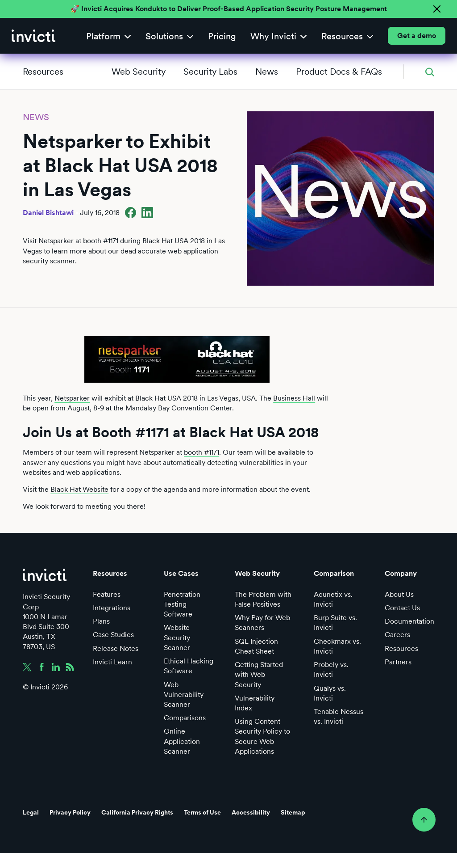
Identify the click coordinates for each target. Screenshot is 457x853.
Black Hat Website (79, 489)
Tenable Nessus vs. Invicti (338, 716)
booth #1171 (201, 452)
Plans (101, 621)
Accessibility (251, 812)
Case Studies (113, 634)
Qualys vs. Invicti (330, 693)
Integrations (111, 608)
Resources (43, 71)
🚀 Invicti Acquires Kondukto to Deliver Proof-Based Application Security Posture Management (229, 8)
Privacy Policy (70, 812)
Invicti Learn (112, 662)
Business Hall (294, 398)
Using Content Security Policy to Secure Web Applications (262, 736)
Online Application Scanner (182, 741)
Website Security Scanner (177, 637)
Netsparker (72, 398)
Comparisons (185, 718)
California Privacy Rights (137, 812)
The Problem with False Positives (263, 599)
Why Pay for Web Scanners (262, 622)
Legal (31, 812)
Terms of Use (202, 812)
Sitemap (293, 812)
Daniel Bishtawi (48, 212)
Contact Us (402, 608)
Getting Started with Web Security (259, 674)
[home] (33, 36)
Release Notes (115, 648)
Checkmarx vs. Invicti (337, 646)
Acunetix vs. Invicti (333, 599)
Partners (398, 662)
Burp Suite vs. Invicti (335, 622)
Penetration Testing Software (182, 604)
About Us (399, 594)
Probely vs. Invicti (331, 669)
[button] (108, 36)
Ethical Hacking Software (188, 666)
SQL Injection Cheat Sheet (256, 646)
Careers (397, 634)
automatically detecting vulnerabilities (223, 462)
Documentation (409, 621)
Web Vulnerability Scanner (184, 694)
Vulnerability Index (254, 703)
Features (106, 594)
